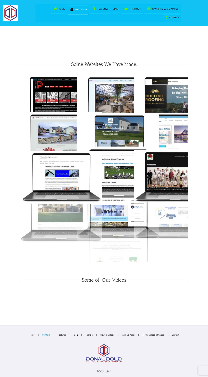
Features (62, 335)
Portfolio (46, 335)
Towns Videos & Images (153, 335)
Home (32, 335)
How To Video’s (107, 335)
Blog (76, 335)
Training (89, 335)
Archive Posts (128, 335)
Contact (175, 335)
